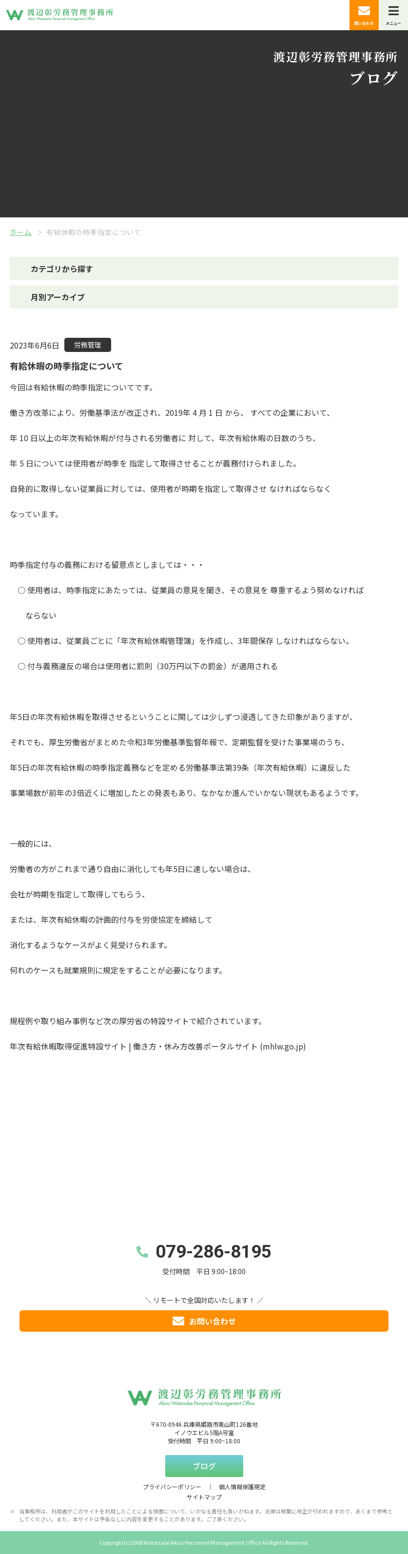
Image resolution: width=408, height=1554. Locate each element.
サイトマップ (204, 1497)
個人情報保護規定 (242, 1486)
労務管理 (87, 345)
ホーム (21, 232)
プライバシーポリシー (172, 1486)
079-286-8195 (213, 1251)
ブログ (204, 1466)
